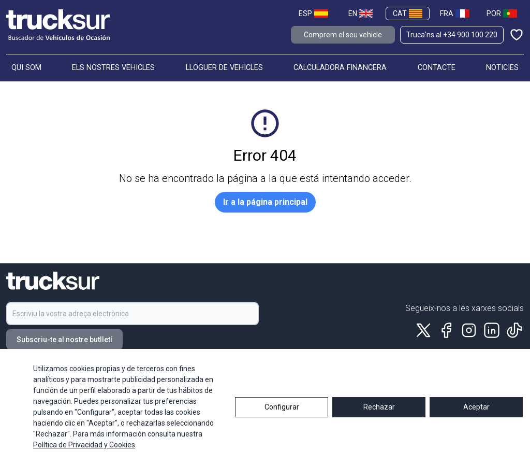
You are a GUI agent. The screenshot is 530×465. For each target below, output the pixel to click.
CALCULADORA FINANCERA (340, 67)
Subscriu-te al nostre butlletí (64, 339)
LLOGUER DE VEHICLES (224, 67)
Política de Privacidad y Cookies (84, 460)
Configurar (281, 421)
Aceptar (476, 421)
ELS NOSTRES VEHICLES (113, 67)
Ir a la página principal (265, 202)
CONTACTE (436, 67)
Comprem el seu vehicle (343, 35)
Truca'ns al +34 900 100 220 (451, 35)
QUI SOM (26, 67)
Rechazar (379, 421)
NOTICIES (502, 67)
